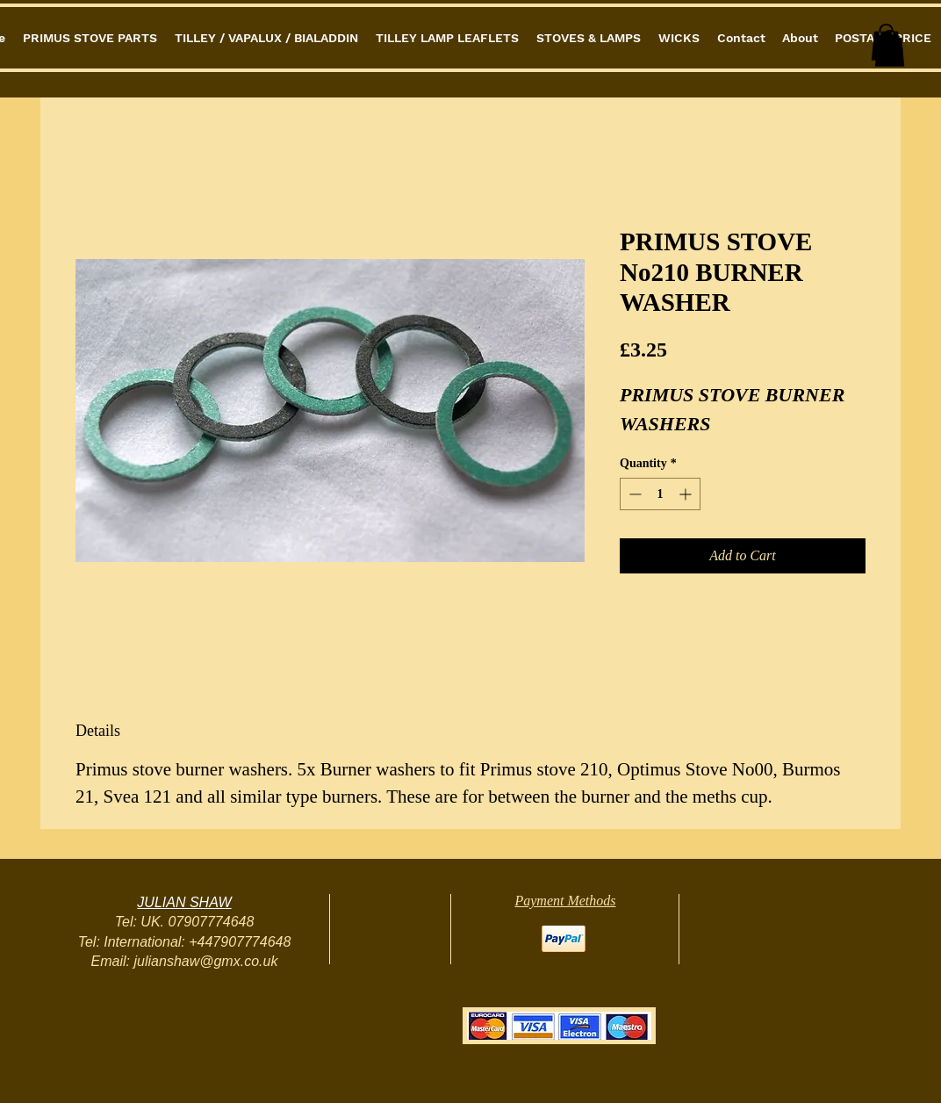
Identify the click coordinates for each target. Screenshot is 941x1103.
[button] (889, 48)
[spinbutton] (660, 494)
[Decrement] (633, 494)
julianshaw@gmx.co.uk (206, 961)
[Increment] (687, 494)
